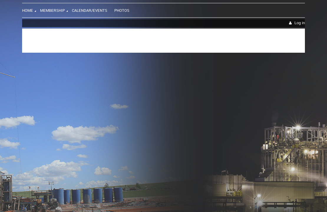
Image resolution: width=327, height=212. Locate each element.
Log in (300, 23)
